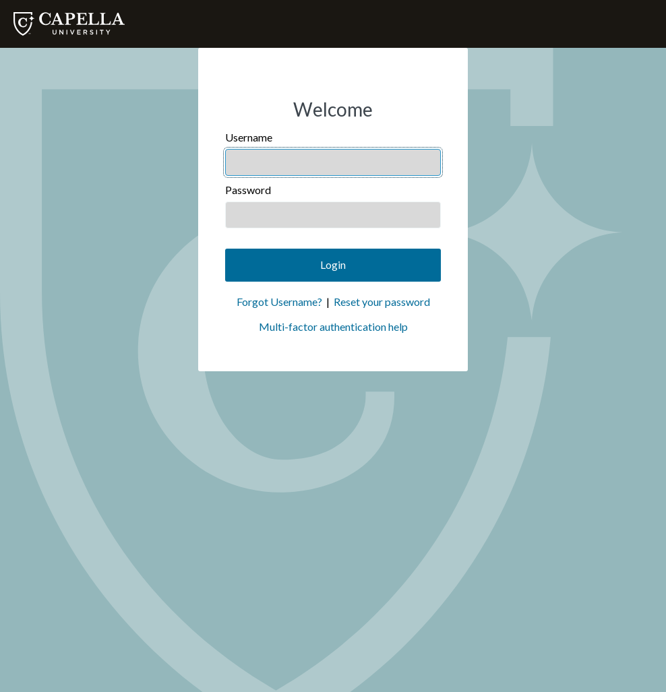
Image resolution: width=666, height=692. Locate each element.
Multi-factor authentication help (333, 326)
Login (333, 264)
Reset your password (382, 301)
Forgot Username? (279, 301)
